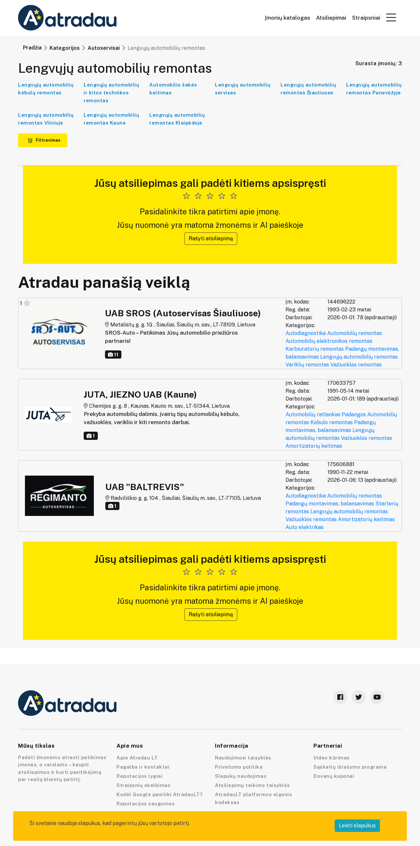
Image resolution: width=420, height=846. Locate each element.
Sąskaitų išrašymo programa (350, 767)
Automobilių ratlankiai (312, 414)
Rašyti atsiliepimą (211, 238)
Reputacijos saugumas (145, 803)
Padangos (354, 414)
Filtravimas (44, 140)
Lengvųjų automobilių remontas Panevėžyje (374, 88)
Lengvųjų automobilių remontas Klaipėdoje (177, 119)
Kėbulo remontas (331, 422)
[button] (391, 17)
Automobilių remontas (354, 333)
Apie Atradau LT (137, 757)
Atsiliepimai (331, 18)
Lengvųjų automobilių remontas (359, 357)
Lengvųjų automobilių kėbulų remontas (46, 88)
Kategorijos (65, 48)
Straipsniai (366, 18)
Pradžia (32, 48)
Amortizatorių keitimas (313, 446)
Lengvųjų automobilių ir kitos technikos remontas (111, 92)
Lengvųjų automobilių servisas (242, 88)
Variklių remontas (307, 365)
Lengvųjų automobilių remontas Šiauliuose (308, 88)
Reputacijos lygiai (139, 776)
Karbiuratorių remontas (314, 349)
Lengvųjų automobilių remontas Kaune (111, 119)
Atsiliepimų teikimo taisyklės (252, 785)
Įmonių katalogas (287, 18)
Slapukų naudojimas (240, 776)
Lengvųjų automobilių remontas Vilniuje (46, 119)
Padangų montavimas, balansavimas (329, 504)
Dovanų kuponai (333, 776)
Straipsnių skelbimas (143, 785)
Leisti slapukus (357, 825)
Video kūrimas (331, 757)
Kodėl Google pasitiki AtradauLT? (159, 794)
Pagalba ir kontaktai (142, 767)
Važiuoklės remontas (356, 365)
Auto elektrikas (304, 527)
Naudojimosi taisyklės (243, 757)
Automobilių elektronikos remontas (328, 341)
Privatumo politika (238, 767)
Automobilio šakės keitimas (173, 88)
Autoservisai (104, 48)
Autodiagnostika (305, 333)
